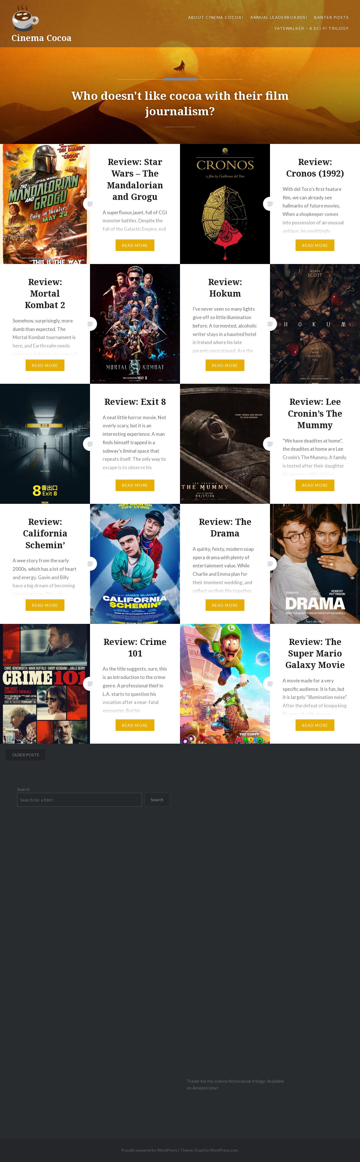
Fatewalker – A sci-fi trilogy (312, 28)
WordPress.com (224, 1150)
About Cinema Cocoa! (216, 17)
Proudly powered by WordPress (149, 1150)
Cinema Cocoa (41, 38)
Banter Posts (331, 17)
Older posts (25, 754)
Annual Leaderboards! (278, 17)
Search (23, 789)
